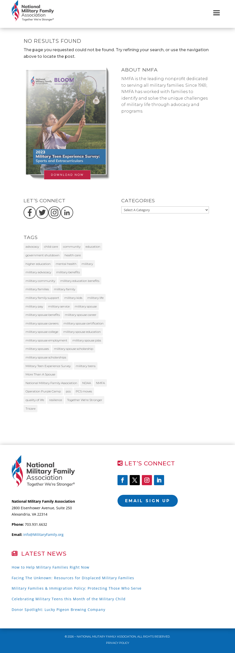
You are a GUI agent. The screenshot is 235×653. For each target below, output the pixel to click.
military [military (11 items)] (87, 264)
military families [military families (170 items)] (37, 289)
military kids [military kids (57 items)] (73, 298)
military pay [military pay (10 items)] (34, 306)
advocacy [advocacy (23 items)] (32, 246)
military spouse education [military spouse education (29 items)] (82, 332)
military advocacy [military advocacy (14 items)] (38, 272)
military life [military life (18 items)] (95, 298)
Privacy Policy (117, 643)
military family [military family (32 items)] (64, 289)
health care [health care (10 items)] (73, 255)
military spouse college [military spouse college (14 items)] (42, 332)
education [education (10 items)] (93, 246)
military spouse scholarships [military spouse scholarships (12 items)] (46, 357)
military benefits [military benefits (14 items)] (68, 272)
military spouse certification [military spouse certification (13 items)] (84, 323)
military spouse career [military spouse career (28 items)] (80, 315)
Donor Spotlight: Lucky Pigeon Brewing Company (58, 609)
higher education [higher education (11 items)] (38, 264)
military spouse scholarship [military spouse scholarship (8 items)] (73, 349)
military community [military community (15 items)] (40, 281)
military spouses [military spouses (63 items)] (37, 349)
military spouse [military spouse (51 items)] (86, 306)
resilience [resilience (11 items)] (55, 400)
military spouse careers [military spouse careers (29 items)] (42, 323)
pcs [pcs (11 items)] (68, 391)
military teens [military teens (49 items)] (85, 366)
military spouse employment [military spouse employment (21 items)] (46, 340)
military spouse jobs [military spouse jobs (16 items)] (86, 340)
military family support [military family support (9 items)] (42, 298)
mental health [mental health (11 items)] (66, 264)
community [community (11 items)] (72, 246)
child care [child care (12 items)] (51, 246)
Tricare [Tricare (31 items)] (30, 408)
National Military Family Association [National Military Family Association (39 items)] (51, 383)
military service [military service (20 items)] (59, 306)
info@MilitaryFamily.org (43, 534)
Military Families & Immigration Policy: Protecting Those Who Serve (77, 588)
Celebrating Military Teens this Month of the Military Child (69, 598)
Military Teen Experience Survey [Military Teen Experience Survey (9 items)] (48, 366)
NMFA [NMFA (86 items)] (100, 383)
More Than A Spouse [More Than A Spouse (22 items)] (40, 374)
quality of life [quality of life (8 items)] (35, 400)
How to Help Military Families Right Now (50, 567)
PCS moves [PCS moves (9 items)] (84, 391)
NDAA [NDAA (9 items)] (86, 383)
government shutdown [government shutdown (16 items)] (43, 255)
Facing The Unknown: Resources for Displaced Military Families (73, 577)
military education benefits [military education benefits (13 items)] (79, 281)
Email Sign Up (147, 500)
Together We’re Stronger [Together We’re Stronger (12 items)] (84, 400)
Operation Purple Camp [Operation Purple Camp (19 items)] (43, 391)
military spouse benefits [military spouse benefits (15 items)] (43, 315)
